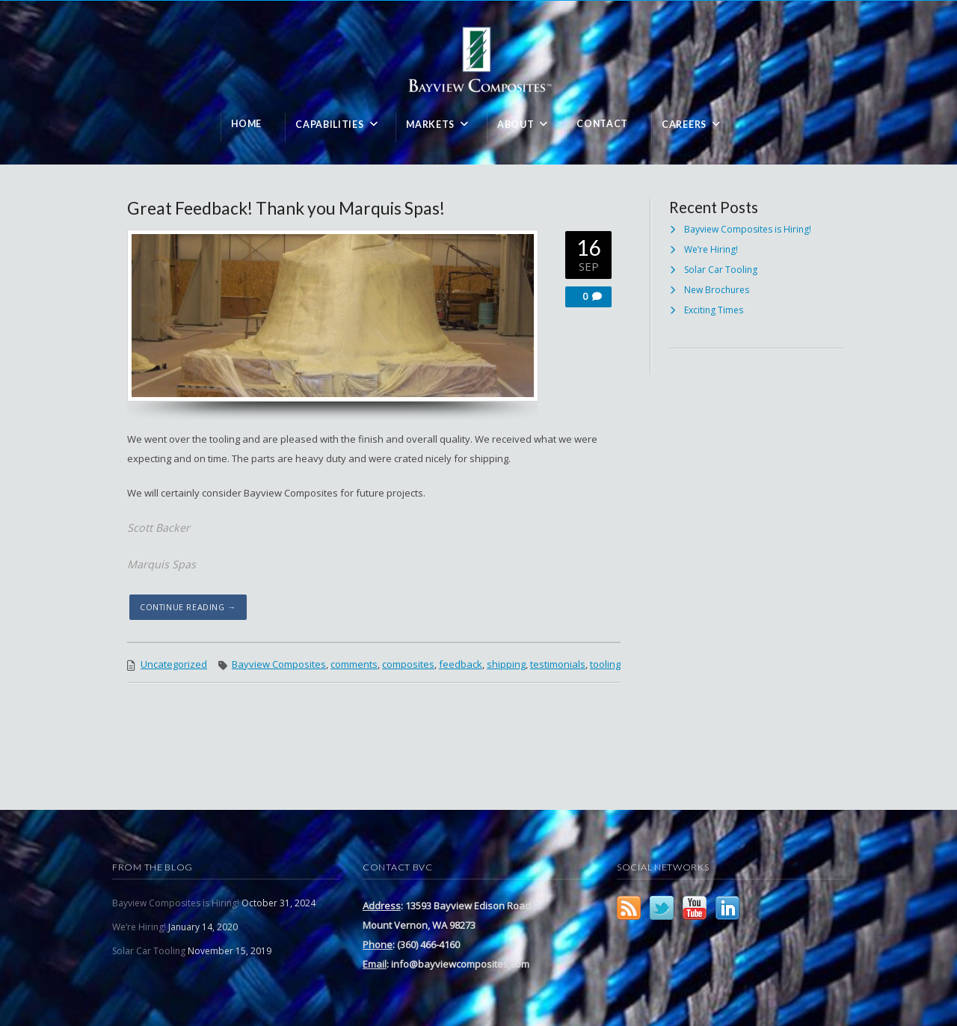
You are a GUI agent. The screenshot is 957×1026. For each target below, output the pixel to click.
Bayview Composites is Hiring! (747, 229)
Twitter (662, 908)
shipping (506, 664)
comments (354, 664)
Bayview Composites (279, 664)
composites (408, 664)
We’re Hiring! (711, 249)
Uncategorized (174, 664)
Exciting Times (713, 310)
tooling (605, 664)
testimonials (557, 664)
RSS (629, 908)
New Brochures (716, 289)
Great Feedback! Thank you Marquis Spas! (286, 207)
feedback (460, 664)
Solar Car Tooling (720, 269)
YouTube (695, 908)
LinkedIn (727, 908)
